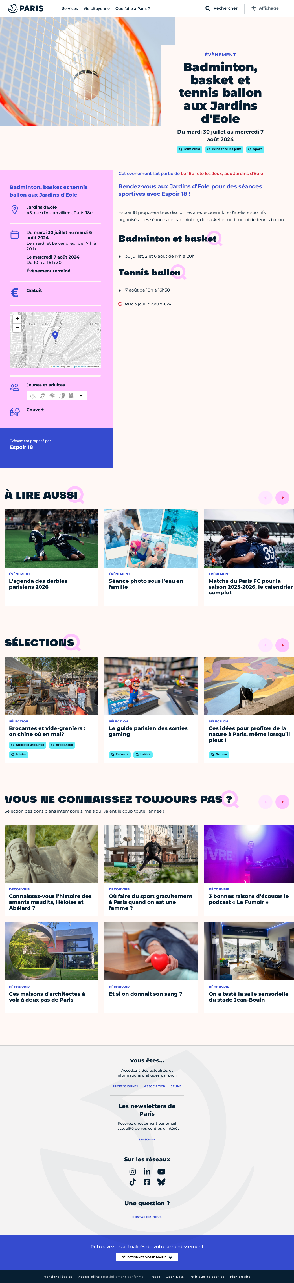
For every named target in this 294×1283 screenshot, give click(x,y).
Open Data (175, 1276)
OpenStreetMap (80, 366)
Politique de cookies (207, 1276)
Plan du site (240, 1276)
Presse (154, 1276)
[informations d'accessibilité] (57, 395)
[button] (55, 335)
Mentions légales (58, 1276)
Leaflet (55, 366)
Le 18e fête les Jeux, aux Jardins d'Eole (222, 173)
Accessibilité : (111, 1276)
